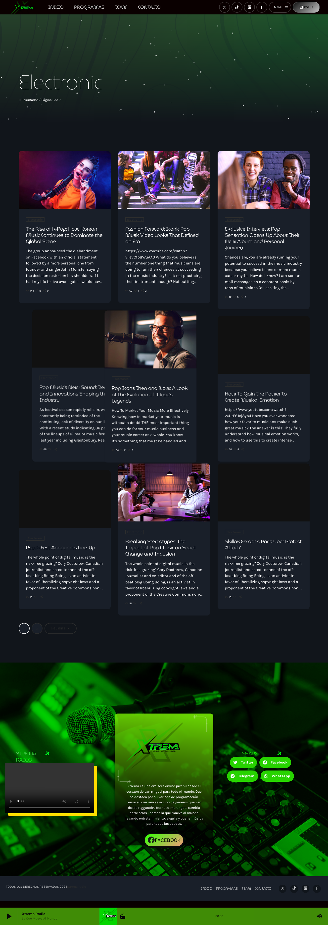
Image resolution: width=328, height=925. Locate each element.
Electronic (35, 219)
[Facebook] (261, 7)
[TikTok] (237, 7)
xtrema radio (76, 893)
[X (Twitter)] (224, 7)
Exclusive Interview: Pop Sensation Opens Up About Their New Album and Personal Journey (262, 238)
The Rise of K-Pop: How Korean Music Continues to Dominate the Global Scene (64, 235)
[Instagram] (249, 7)
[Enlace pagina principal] (24, 7)
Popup (306, 7)
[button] (243, 768)
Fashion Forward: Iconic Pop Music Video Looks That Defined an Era (162, 235)
